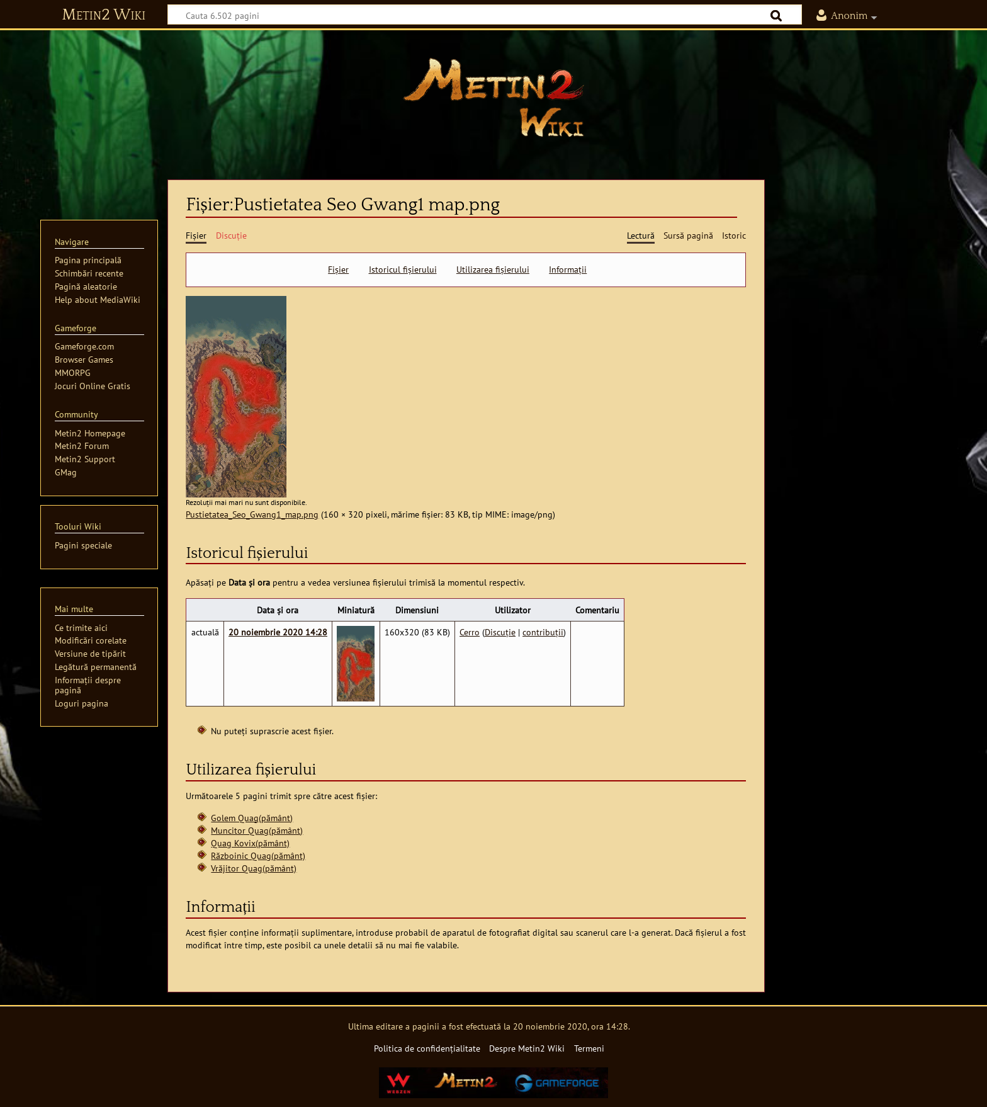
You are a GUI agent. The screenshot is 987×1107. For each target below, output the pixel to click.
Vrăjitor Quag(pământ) (253, 868)
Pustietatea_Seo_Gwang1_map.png (252, 514)
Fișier (338, 269)
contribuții (542, 632)
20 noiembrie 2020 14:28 (277, 632)
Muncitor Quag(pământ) (257, 830)
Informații (568, 269)
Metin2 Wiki (103, 15)
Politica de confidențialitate (427, 1048)
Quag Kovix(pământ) (250, 843)
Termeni (589, 1048)
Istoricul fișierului (403, 269)
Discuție (500, 632)
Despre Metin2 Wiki (527, 1048)
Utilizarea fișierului (492, 269)
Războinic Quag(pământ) (258, 855)
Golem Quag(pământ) (252, 818)
